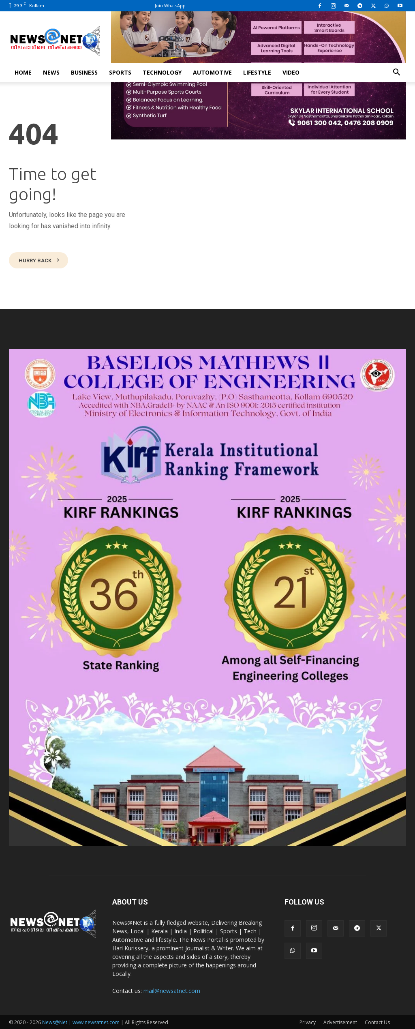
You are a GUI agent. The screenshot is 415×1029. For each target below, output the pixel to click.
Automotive (212, 72)
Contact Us (377, 1021)
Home (23, 72)
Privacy (307, 1021)
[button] (396, 73)
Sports (120, 72)
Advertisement (340, 1021)
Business (84, 72)
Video (290, 72)
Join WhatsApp (170, 5)
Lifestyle (257, 72)
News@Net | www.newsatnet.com (81, 1021)
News (51, 72)
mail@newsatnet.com (171, 990)
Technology (162, 72)
